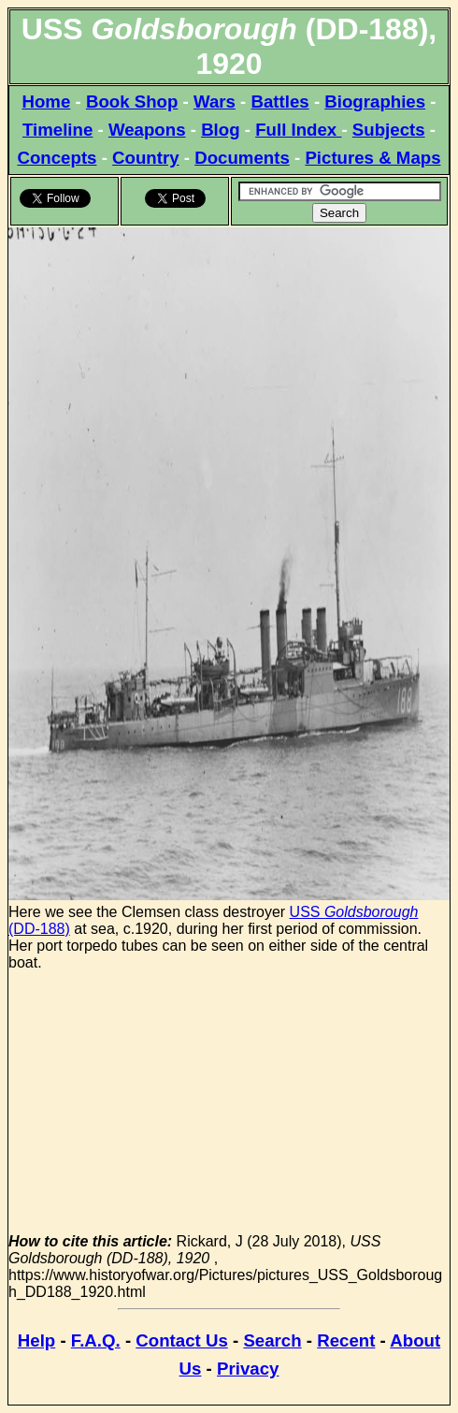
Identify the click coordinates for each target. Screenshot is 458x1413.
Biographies (374, 101)
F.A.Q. (96, 1340)
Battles (280, 101)
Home (45, 101)
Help (36, 1340)
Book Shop (132, 101)
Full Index (298, 129)
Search (272, 1340)
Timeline (57, 129)
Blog (220, 129)
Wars (214, 101)
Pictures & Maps (372, 158)
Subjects (388, 129)
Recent (346, 1340)
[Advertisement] (229, 1102)
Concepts (56, 158)
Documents (242, 158)
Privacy (248, 1368)
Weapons (147, 129)
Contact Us (181, 1340)
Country (145, 158)
